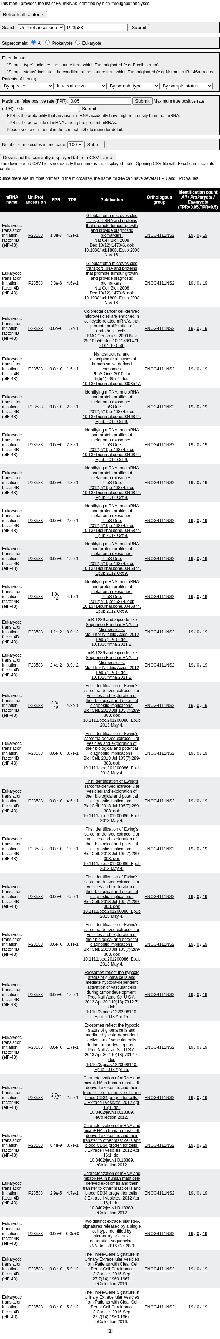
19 (190, 235)
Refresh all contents (23, 14)
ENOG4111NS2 (159, 235)
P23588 (35, 235)
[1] (110, 1330)
